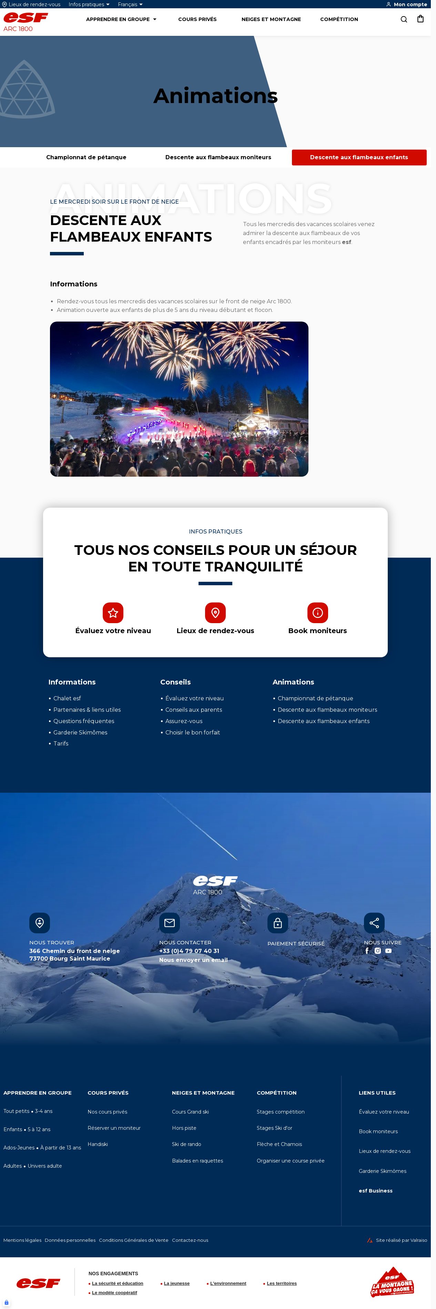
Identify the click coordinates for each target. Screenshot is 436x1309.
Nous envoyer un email (193, 960)
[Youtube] (388, 950)
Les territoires (282, 1283)
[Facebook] (367, 950)
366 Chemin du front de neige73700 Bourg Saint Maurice (74, 955)
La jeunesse (177, 1283)
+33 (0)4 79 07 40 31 (189, 951)
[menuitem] (42, 1094)
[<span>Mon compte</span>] (406, 4)
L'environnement (228, 1283)
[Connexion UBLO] (6, 1302)
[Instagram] (378, 950)
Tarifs (60, 743)
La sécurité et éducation (117, 1283)
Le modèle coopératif (114, 1292)
